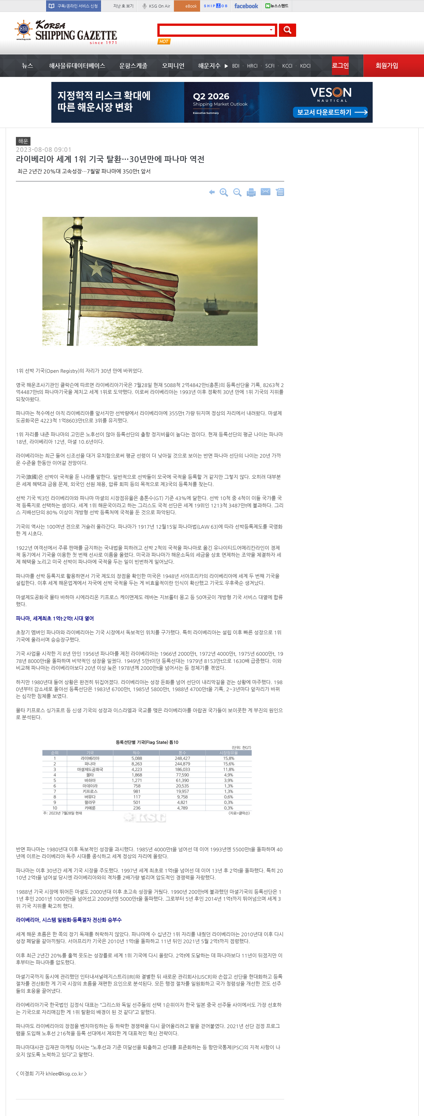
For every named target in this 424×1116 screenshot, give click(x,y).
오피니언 (173, 65)
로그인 (340, 65)
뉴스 (27, 65)
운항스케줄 (133, 65)
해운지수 (209, 65)
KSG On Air (159, 6)
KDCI (305, 65)
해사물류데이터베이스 (77, 65)
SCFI (269, 65)
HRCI (252, 65)
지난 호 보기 (123, 6)
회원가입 (387, 65)
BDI (235, 65)
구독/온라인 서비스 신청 (78, 6)
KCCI (287, 65)
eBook (191, 6)
